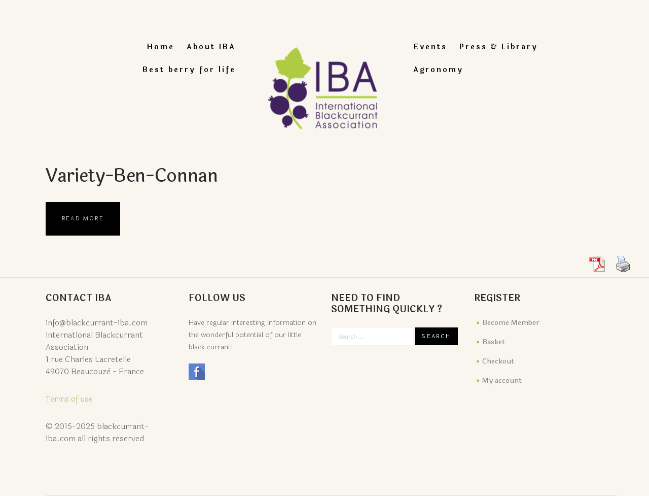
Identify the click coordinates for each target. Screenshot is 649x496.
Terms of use (69, 398)
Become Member (510, 322)
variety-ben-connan (135, 175)
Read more (83, 218)
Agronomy (438, 69)
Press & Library (498, 47)
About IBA (211, 47)
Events (430, 47)
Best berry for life (189, 69)
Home (160, 47)
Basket (493, 342)
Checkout (498, 361)
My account (502, 380)
